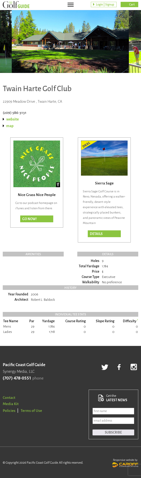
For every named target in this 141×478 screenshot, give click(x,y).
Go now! (29, 219)
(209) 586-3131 (14, 113)
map (10, 126)
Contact (9, 398)
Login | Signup (105, 4)
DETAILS (96, 234)
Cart (132, 4)
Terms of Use (31, 411)
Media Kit (11, 404)
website (12, 119)
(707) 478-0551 (17, 378)
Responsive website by (125, 462)
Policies (9, 411)
